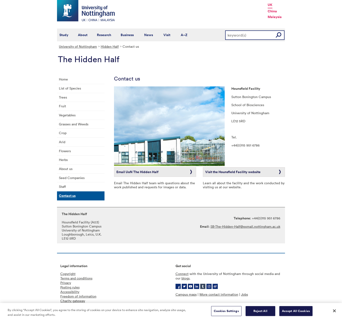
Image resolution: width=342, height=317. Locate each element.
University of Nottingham (78, 46)
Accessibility (69, 291)
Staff (62, 186)
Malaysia (275, 16)
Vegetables (67, 115)
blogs (185, 278)
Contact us (67, 195)
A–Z (184, 35)
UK (270, 4)
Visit (166, 35)
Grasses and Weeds (73, 124)
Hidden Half (110, 46)
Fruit (62, 106)
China (272, 11)
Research (104, 35)
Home (63, 79)
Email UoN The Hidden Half (137, 172)
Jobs (244, 294)
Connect (182, 273)
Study (63, 35)
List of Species (70, 88)
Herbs (63, 159)
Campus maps (186, 294)
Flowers (65, 151)
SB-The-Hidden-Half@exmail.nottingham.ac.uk (245, 226)
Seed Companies (72, 177)
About (82, 35)
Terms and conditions (76, 278)
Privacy (65, 282)
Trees (63, 97)
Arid (62, 142)
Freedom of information (78, 296)
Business (127, 35)
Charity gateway (72, 300)
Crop (62, 133)
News (148, 35)
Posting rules (70, 287)
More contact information (219, 294)
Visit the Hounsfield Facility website (233, 172)
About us (65, 168)
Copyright (68, 273)
